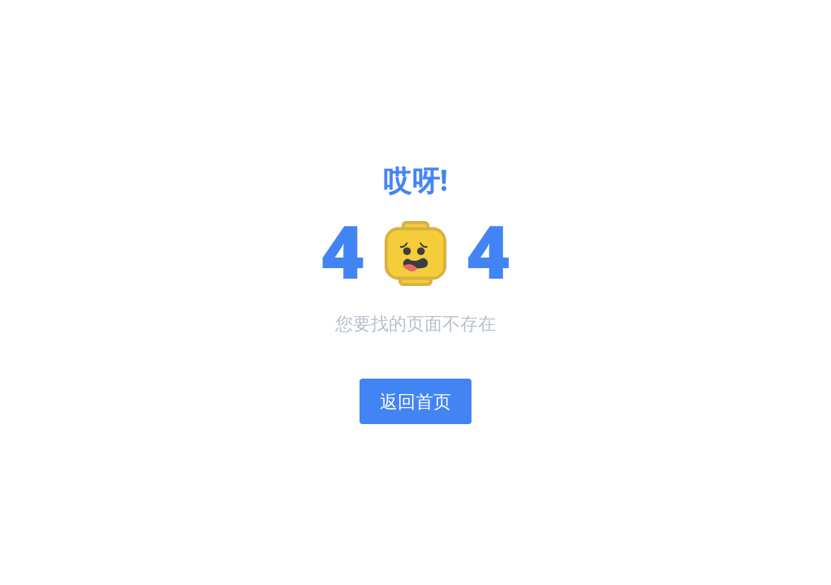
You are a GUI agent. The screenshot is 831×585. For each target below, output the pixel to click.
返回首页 (415, 400)
